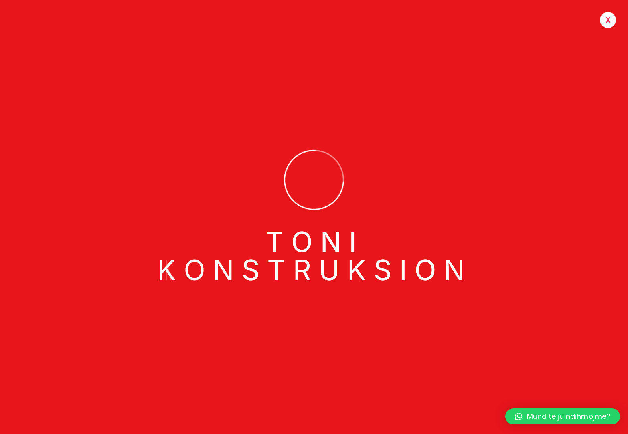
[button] (562, 416)
